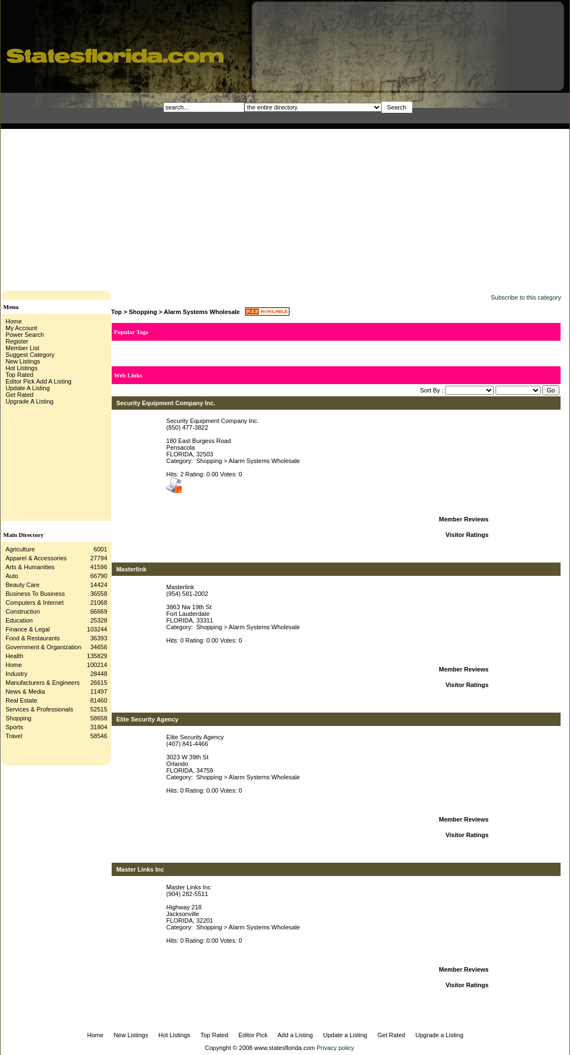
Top (116, 311)
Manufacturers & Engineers (42, 682)
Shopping (19, 718)
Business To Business (35, 593)
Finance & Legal (28, 629)
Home (14, 664)
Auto (12, 576)
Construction (23, 611)
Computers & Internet (35, 602)
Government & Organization (43, 647)
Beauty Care (22, 584)
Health (14, 656)
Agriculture (20, 549)
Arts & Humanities (30, 567)
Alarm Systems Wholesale (202, 311)
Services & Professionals (39, 709)
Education (19, 620)
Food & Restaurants (33, 638)
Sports (14, 727)
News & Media (25, 691)
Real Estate (21, 700)
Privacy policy (335, 1047)
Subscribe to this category (526, 297)
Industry (16, 673)
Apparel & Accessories (36, 558)
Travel (14, 736)
